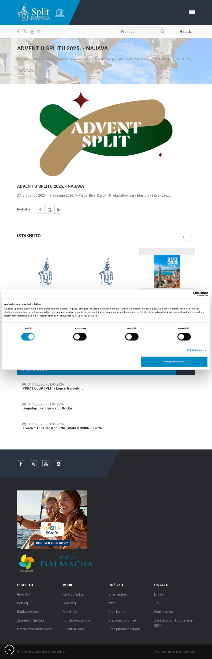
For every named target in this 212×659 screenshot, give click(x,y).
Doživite (23, 59)
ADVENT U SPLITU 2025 (136, 59)
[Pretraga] (142, 31)
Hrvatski (186, 31)
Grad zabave (42, 59)
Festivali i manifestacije (73, 59)
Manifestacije (105, 59)
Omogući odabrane (174, 362)
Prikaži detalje (194, 350)
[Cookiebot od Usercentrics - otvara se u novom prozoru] (187, 293)
